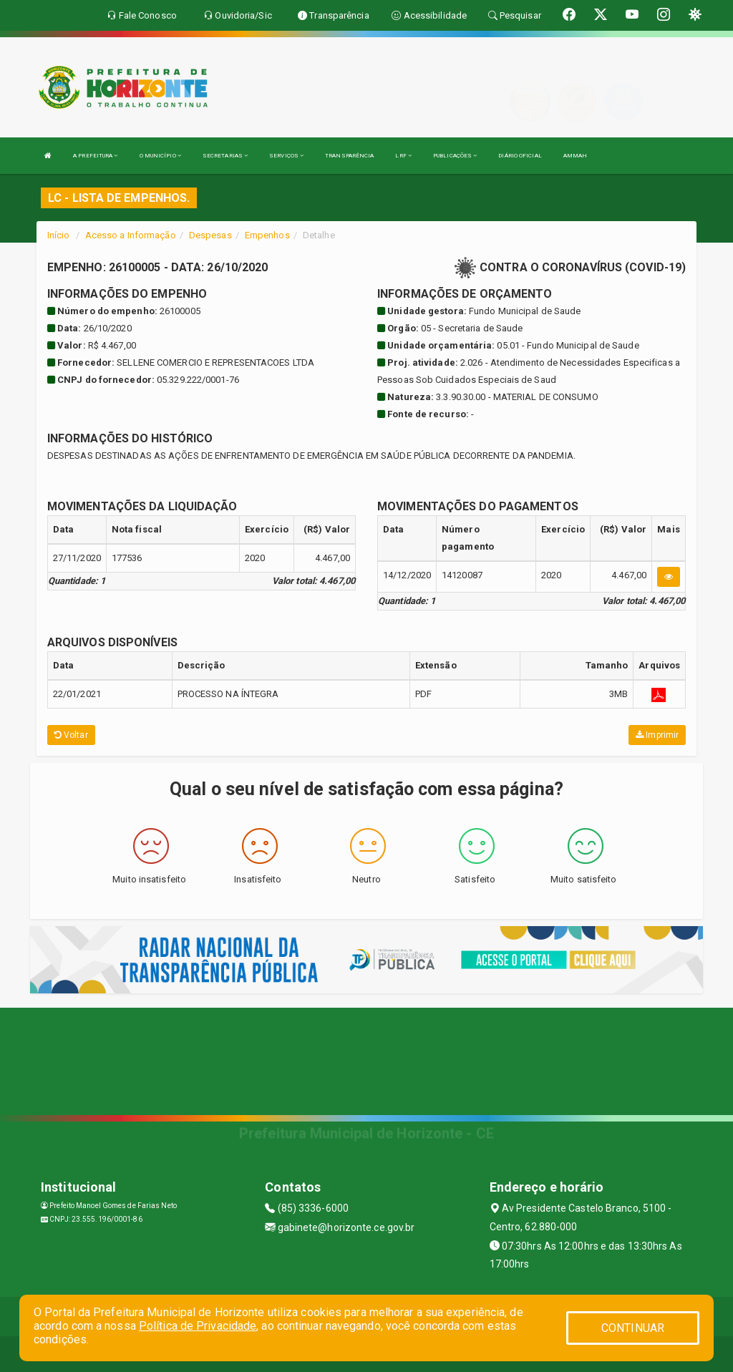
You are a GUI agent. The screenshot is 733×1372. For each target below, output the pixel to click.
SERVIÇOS (286, 155)
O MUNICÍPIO (160, 155)
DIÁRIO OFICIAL (519, 155)
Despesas (210, 235)
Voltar (71, 735)
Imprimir (657, 735)
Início (58, 235)
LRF (403, 155)
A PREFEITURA (95, 155)
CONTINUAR (632, 1328)
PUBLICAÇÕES (455, 155)
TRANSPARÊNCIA (349, 155)
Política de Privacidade (197, 1326)
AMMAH (575, 155)
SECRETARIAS (225, 155)
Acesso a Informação (130, 235)
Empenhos (267, 235)
